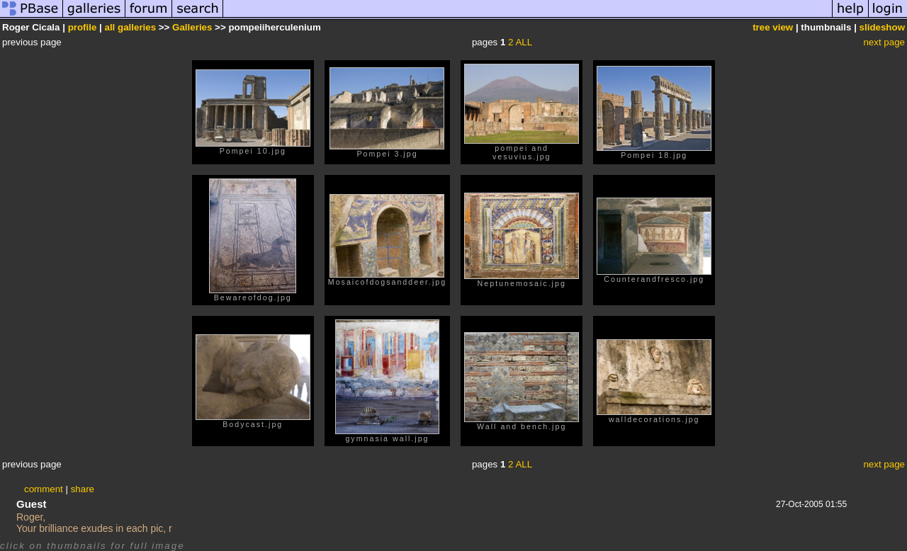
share (82, 489)
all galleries (131, 27)
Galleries (192, 27)
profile (82, 27)
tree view (773, 27)
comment (43, 489)
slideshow (882, 27)
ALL (523, 42)
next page (884, 42)
